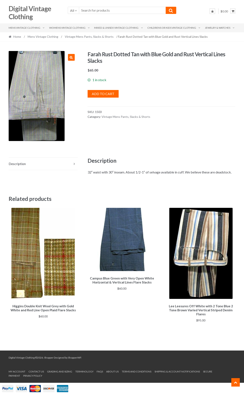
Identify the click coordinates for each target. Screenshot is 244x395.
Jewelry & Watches (217, 27)
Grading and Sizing (59, 370)
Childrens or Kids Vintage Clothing (171, 27)
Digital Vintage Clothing (30, 12)
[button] (71, 57)
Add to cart (103, 94)
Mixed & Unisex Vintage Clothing (116, 27)
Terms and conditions (136, 370)
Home (17, 36)
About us (112, 370)
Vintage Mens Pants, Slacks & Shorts (89, 36)
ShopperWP (74, 357)
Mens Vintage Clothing (24, 27)
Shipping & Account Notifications (177, 370)
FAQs (100, 370)
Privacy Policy (32, 375)
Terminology (84, 370)
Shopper (48, 357)
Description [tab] (17, 164)
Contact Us (36, 370)
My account (17, 370)
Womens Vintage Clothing (67, 27)
